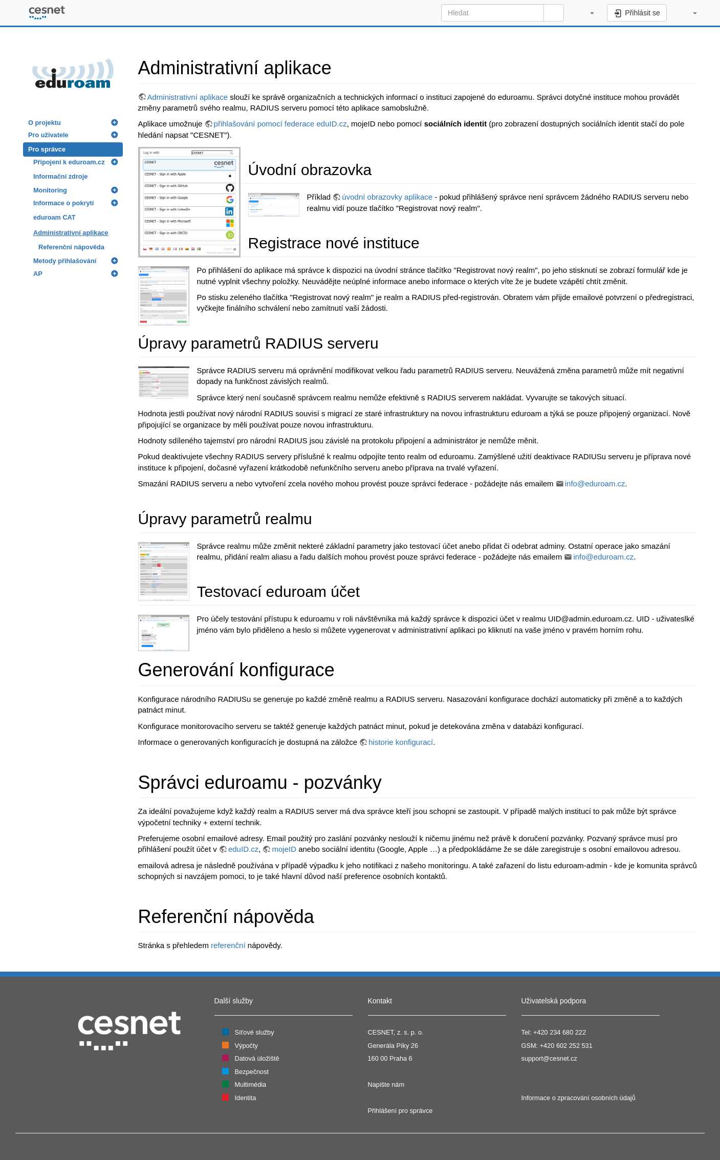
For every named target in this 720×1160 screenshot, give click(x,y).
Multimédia (251, 1084)
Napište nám (386, 1084)
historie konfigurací (400, 742)
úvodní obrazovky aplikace (387, 196)
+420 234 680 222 (559, 1032)
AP (37, 273)
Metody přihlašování (64, 261)
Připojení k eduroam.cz (69, 162)
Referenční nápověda (71, 247)
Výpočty (246, 1045)
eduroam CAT (54, 217)
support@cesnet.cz (549, 1058)
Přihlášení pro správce (400, 1110)
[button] (587, 13)
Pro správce (47, 149)
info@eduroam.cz (595, 483)
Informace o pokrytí (63, 203)
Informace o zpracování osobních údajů (578, 1098)
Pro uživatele (48, 135)
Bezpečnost (252, 1072)
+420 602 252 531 (566, 1045)
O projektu (44, 122)
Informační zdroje (60, 176)
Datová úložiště (257, 1058)
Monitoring (50, 190)
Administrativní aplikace (70, 233)
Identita (245, 1098)
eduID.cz (243, 849)
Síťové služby (254, 1032)
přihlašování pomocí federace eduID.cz (280, 123)
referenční (228, 945)
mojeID (284, 849)
